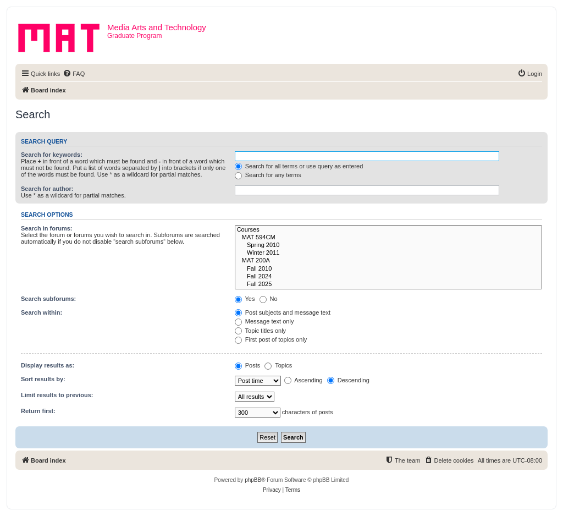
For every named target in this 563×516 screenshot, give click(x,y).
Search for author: (47, 188)
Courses (388, 230)
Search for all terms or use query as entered (299, 166)
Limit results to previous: (57, 395)
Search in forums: (47, 228)
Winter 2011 (388, 253)
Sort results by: (43, 379)
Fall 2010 (388, 269)
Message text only (264, 321)
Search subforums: (48, 298)
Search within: (41, 312)
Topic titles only (260, 330)
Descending (348, 380)
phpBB (253, 480)
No (269, 298)
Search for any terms (268, 175)
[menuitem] (74, 73)
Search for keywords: (51, 154)
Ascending (303, 380)
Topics (278, 365)
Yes (245, 298)
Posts (248, 365)
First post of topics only (271, 339)
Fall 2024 (388, 277)
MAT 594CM (388, 237)
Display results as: (47, 365)
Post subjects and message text (282, 312)
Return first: (38, 411)
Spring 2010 (388, 245)
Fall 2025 (388, 284)
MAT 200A (388, 261)
